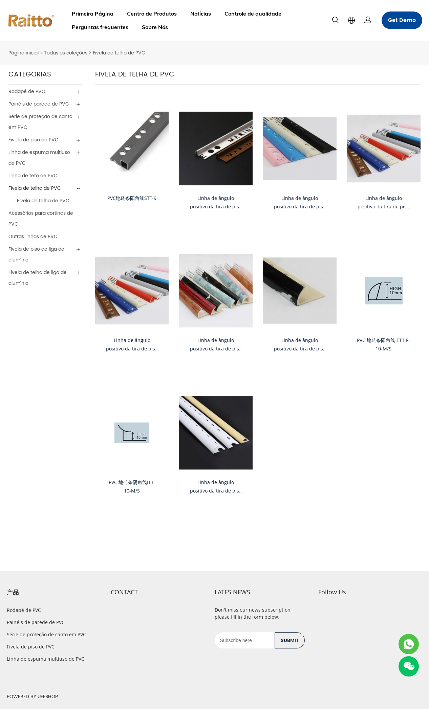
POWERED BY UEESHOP (32, 697)
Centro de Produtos (152, 13)
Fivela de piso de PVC (33, 140)
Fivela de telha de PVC (119, 53)
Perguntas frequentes (100, 27)
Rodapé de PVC (26, 91)
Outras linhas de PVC (33, 237)
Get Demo (402, 20)
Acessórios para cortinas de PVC (40, 218)
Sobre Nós (155, 27)
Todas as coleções (65, 53)
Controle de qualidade (252, 13)
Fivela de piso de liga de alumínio (36, 254)
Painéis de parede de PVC (38, 104)
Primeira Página (92, 13)
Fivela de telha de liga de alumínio (37, 278)
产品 (13, 592)
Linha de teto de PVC (33, 176)
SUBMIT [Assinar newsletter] (290, 640)
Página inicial (23, 53)
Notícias (200, 13)
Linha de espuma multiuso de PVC (39, 157)
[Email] (245, 640)
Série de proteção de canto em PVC (40, 122)
